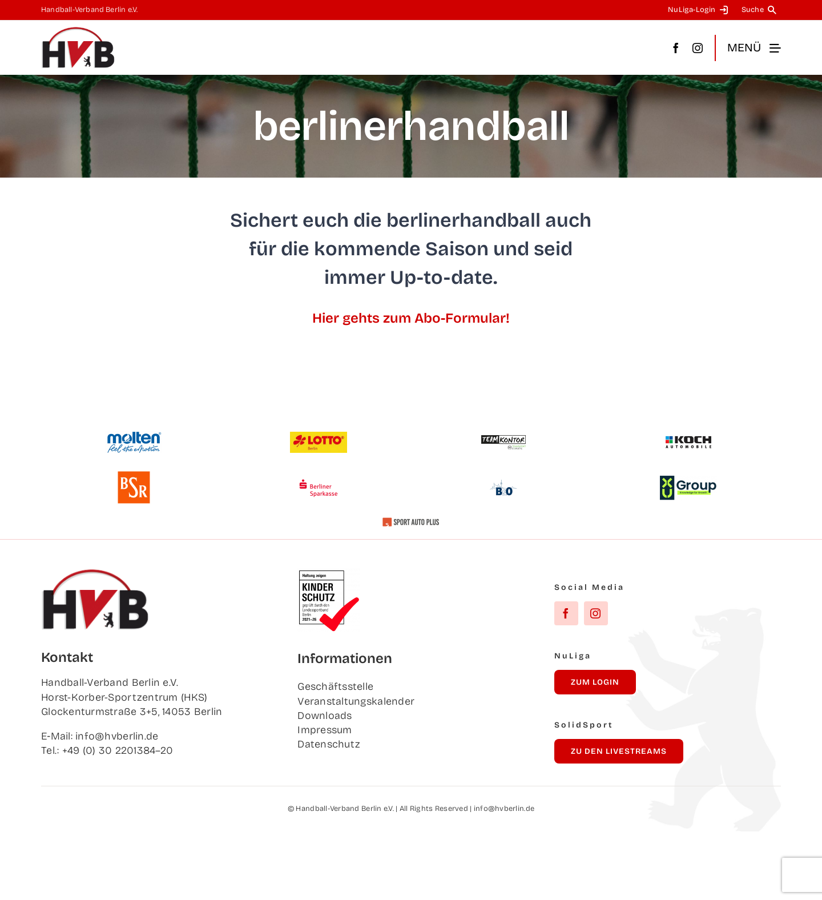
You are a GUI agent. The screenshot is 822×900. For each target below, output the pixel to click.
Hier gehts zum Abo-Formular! (411, 318)
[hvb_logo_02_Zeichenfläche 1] (78, 31)
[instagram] (697, 48)
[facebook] (676, 48)
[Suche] (761, 10)
